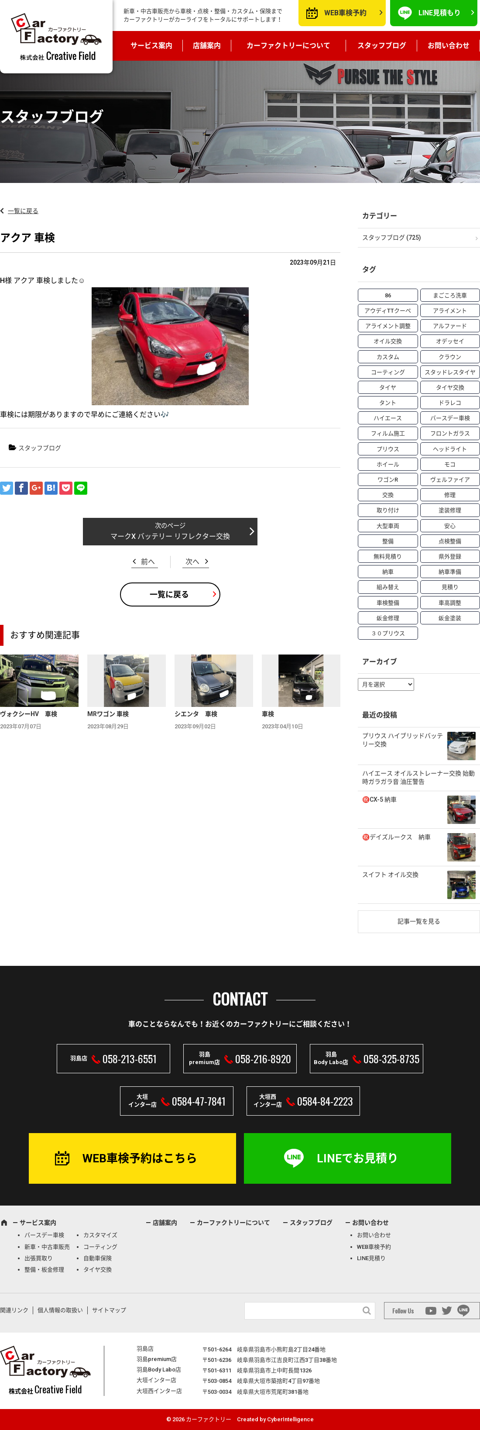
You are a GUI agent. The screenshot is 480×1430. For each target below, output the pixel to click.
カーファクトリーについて (288, 45)
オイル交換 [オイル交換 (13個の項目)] (388, 341)
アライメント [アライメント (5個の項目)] (450, 310)
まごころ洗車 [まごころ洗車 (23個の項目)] (450, 295)
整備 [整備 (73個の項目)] (388, 541)
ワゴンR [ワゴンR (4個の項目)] (387, 479)
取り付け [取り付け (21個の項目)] (388, 510)
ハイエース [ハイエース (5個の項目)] (388, 418)
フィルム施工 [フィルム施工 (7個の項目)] (388, 433)
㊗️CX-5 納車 (379, 799)
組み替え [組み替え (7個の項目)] (388, 587)
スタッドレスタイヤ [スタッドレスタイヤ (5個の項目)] (450, 372)
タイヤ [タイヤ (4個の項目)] (387, 387)
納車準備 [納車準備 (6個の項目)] (450, 572)
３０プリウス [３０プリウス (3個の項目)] (388, 633)
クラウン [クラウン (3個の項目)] (450, 357)
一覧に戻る (23, 210)
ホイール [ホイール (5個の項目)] (388, 464)
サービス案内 (151, 45)
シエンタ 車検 (196, 713)
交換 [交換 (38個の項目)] (388, 495)
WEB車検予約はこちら (139, 1158)
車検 (268, 713)
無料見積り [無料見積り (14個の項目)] (388, 556)
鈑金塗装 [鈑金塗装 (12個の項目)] (450, 618)
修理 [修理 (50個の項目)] (450, 495)
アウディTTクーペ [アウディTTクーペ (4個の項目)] (387, 310)
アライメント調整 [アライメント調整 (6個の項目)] (388, 326)
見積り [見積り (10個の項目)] (450, 587)
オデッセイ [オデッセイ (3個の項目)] (450, 341)
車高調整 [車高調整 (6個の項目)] (450, 603)
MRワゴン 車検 (108, 713)
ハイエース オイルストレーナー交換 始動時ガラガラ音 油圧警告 (418, 778)
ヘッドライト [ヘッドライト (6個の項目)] (450, 449)
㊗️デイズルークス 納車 (396, 837)
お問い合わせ (449, 45)
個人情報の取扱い (60, 1310)
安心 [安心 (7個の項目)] (450, 526)
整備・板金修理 (44, 1269)
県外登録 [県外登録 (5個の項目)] (450, 556)
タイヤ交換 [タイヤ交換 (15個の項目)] (450, 387)
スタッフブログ (381, 45)
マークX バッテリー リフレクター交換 (170, 536)
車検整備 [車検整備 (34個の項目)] (388, 603)
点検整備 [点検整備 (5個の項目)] (450, 541)
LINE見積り (371, 1258)
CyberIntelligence (290, 1419)
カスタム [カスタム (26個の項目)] (388, 357)
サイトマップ (109, 1310)
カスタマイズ (100, 1235)
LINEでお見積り (357, 1158)
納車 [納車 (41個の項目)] (388, 572)
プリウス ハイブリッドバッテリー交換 (402, 740)
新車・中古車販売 (47, 1247)
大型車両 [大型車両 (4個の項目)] (388, 526)
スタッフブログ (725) (391, 237)
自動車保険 (97, 1258)
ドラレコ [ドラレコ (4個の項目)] (450, 403)
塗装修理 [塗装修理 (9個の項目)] (450, 510)
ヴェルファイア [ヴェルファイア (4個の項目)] (450, 479)
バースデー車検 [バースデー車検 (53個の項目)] (450, 418)
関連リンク (14, 1310)
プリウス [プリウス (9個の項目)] (388, 449)
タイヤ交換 (97, 1269)
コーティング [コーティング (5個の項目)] (388, 372)
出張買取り (38, 1258)
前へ (148, 562)
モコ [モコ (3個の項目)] (450, 464)
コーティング (100, 1247)
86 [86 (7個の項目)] (388, 295)
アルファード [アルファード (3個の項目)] (450, 326)
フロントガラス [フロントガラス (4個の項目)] (450, 433)
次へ (192, 562)
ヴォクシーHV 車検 (28, 713)
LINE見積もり (439, 13)
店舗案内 (207, 45)
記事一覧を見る (419, 921)
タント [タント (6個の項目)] (387, 403)
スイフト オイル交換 (390, 874)
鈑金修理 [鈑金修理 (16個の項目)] (388, 618)
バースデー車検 (44, 1235)
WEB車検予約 (345, 13)
